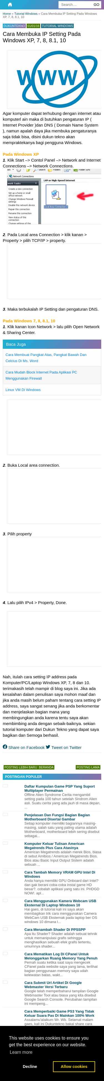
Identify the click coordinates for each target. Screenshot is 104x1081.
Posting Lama (88, 767)
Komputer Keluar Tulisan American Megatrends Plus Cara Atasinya (54, 846)
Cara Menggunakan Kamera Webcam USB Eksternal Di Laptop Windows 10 (60, 903)
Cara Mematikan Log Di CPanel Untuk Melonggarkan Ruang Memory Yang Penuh (60, 956)
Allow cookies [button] (74, 1066)
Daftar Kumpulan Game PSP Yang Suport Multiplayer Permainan (59, 788)
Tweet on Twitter (64, 747)
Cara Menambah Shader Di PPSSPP (54, 929)
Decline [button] (30, 1066)
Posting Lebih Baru (20, 767)
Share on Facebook (24, 747)
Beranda (46, 767)
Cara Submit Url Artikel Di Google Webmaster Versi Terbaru (53, 985)
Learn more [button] (21, 1052)
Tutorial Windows (57, 26)
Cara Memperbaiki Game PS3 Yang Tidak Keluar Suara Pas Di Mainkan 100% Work (59, 1013)
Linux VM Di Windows (23, 390)
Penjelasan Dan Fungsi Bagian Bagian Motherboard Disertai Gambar (57, 817)
